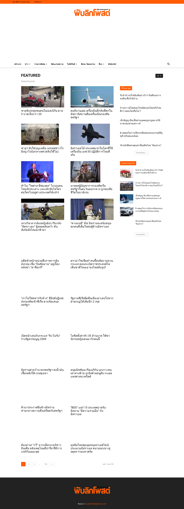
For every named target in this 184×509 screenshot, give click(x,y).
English (112, 64)
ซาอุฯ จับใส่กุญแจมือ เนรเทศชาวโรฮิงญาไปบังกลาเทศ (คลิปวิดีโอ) (42, 150)
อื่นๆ (101, 64)
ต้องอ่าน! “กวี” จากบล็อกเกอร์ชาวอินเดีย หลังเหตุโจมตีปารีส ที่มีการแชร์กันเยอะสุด (41, 437)
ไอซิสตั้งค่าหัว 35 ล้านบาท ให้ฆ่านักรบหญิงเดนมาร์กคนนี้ (90, 334)
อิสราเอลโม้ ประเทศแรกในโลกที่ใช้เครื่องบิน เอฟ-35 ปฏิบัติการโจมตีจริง (92, 152)
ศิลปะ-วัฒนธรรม (88, 64)
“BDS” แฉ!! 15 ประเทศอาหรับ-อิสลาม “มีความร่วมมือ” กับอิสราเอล (88, 399)
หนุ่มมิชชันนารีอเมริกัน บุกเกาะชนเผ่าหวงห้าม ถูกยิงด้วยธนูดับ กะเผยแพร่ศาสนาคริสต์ (91, 363)
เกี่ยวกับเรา (37, 2)
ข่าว (27, 64)
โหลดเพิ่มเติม (141, 153)
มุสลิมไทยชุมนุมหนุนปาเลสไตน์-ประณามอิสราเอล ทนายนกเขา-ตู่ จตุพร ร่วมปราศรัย (90, 437)
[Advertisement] (92, 41)
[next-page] (52, 452)
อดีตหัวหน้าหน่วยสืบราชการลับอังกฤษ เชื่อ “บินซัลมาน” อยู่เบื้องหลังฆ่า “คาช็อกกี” (40, 261)
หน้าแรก (17, 64)
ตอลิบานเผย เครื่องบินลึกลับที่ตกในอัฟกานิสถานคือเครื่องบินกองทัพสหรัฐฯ (91, 114)
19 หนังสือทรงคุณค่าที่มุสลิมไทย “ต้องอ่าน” (140, 145)
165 (46, 452)
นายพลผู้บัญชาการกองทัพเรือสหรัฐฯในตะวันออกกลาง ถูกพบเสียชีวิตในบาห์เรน (91, 189)
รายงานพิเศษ (40, 64)
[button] (168, 64)
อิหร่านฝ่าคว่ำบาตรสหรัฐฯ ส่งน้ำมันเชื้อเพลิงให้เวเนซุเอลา (42, 369)
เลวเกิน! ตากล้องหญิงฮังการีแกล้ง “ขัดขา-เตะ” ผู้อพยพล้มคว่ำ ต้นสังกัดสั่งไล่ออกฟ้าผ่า (41, 226)
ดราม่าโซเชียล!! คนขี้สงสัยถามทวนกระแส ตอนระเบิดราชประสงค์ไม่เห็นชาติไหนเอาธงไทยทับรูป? (92, 264)
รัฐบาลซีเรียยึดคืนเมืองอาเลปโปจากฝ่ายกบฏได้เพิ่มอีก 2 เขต (92, 300)
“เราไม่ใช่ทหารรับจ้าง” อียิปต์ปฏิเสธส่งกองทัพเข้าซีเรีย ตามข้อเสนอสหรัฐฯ (42, 299)
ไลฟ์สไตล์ (72, 64)
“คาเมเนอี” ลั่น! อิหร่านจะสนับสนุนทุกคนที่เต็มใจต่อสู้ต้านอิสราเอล (91, 225)
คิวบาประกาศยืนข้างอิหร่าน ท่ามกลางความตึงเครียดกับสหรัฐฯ (41, 397)
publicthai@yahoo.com (96, 492)
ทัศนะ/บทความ (57, 64)
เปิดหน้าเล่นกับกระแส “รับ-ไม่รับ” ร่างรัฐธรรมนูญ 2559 (40, 334)
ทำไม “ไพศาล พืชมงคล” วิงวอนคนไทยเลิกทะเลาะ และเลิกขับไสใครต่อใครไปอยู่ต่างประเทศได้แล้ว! (42, 189)
